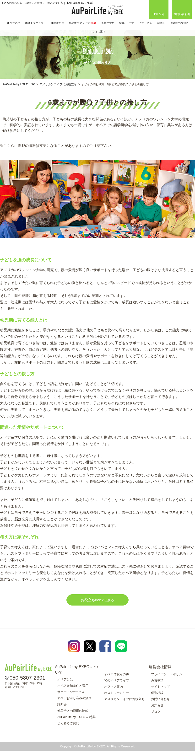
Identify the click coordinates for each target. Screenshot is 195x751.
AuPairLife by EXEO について (76, 669)
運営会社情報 (160, 667)
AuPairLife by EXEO (97, 10)
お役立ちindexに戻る (97, 600)
